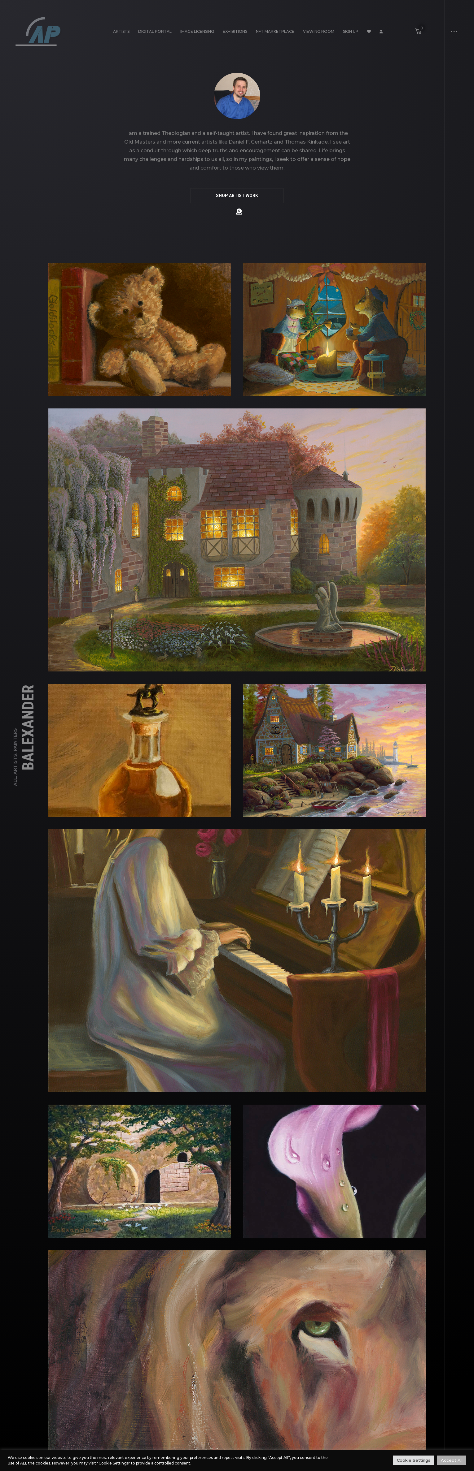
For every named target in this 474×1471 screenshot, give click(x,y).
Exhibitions (235, 31)
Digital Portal (155, 31)
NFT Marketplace (275, 31)
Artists (121, 31)
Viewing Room (318, 31)
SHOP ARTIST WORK (237, 195)
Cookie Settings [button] (413, 1460)
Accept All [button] (452, 1460)
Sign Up (350, 31)
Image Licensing (197, 31)
